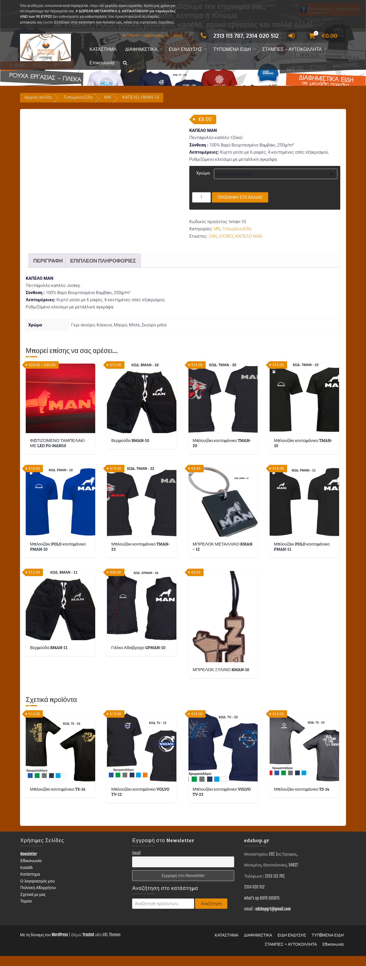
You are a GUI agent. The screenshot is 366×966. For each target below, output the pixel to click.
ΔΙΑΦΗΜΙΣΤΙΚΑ (141, 49)
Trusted (88, 944)
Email (136, 863)
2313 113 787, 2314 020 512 (238, 35)
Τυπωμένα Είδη (78, 97)
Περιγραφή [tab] (48, 270)
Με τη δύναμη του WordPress (44, 944)
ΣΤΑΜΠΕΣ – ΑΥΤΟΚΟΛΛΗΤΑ (292, 49)
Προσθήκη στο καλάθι (240, 197)
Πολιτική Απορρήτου (38, 897)
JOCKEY (225, 236)
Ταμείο (26, 911)
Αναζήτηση (211, 913)
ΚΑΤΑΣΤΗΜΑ (103, 49)
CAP (212, 236)
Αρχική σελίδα (38, 97)
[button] (125, 63)
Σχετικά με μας (33, 904)
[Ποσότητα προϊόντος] (201, 197)
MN (107, 97)
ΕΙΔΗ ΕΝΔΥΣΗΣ (185, 49)
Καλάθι (26, 877)
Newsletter (28, 864)
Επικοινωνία (101, 62)
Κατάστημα (30, 884)
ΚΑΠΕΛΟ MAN (248, 236)
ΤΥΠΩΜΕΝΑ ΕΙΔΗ (232, 49)
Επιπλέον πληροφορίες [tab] (103, 270)
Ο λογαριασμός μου (37, 890)
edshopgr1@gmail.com (273, 919)
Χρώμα (203, 173)
